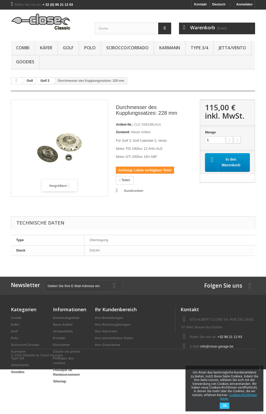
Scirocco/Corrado (127, 48)
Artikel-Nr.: (124, 124)
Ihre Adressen (106, 331)
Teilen (124, 180)
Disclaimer (61, 345)
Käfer (46, 48)
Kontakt (200, 4)
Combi (22, 48)
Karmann (169, 48)
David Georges (51, 400)
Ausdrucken (133, 191)
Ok (225, 406)
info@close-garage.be (216, 346)
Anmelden (244, 4)
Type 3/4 (199, 48)
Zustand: (123, 132)
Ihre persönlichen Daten (114, 338)
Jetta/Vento (232, 48)
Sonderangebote (66, 318)
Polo (90, 48)
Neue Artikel (62, 325)
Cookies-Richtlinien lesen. (238, 397)
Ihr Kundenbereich (116, 309)
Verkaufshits (63, 331)
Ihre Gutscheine (107, 345)
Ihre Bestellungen (109, 318)
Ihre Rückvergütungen (113, 325)
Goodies (25, 62)
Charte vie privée (66, 352)
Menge (210, 132)
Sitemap (59, 381)
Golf (68, 48)
